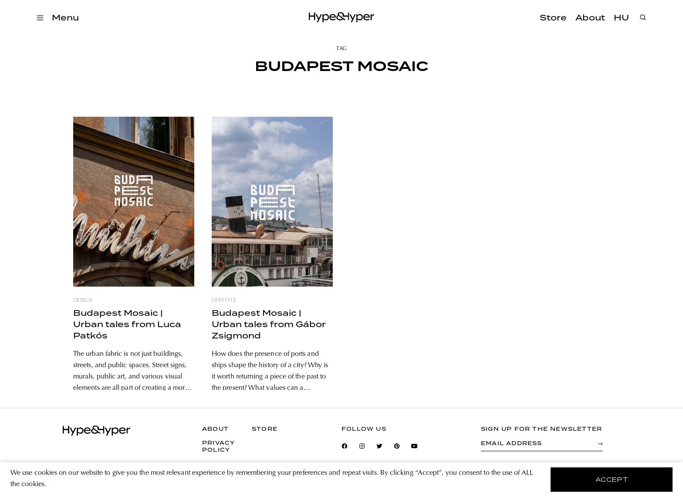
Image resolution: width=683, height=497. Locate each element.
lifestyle (224, 300)
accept (611, 479)
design (82, 300)
